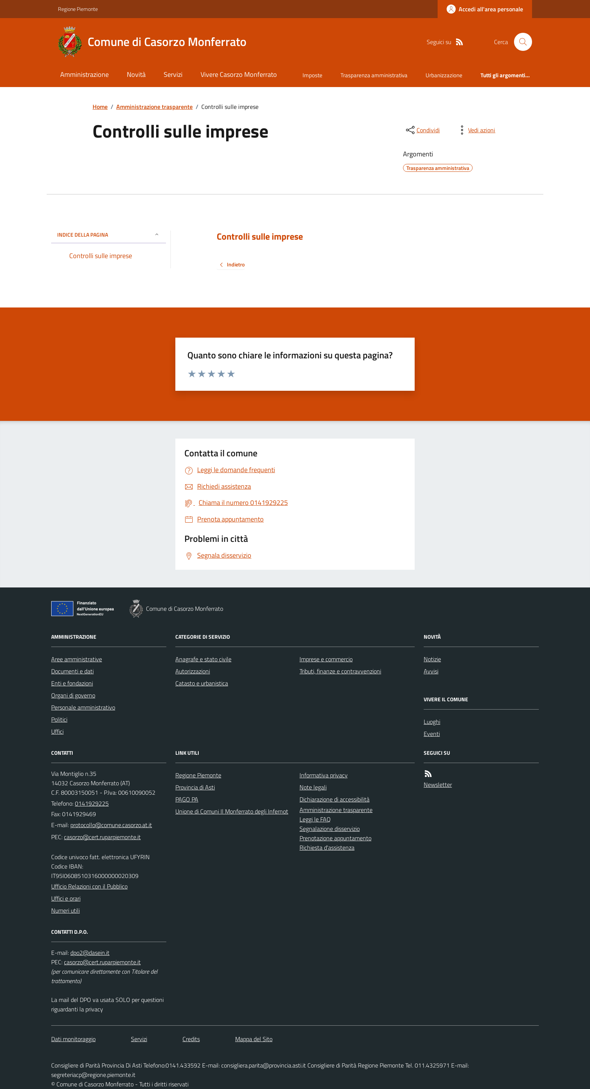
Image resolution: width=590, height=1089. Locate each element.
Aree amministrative (76, 659)
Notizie (432, 659)
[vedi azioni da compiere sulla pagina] (476, 130)
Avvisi (431, 671)
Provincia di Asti (195, 787)
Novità (136, 74)
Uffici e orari (66, 898)
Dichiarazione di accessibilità (335, 799)
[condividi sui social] (422, 130)
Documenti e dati (72, 671)
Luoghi (432, 721)
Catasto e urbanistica (201, 683)
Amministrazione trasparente (154, 106)
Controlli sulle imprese (260, 236)
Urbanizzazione (444, 75)
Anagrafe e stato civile (203, 659)
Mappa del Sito (253, 1038)
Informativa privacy (324, 775)
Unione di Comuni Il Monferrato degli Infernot (231, 811)
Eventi (432, 733)
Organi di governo (73, 695)
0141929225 (92, 803)
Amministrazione (84, 74)
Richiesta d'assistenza (327, 847)
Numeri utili (65, 910)
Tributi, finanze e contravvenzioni (340, 671)
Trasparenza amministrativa (374, 75)
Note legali (313, 787)
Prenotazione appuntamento (335, 838)
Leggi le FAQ (315, 819)
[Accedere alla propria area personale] (485, 9)
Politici (59, 719)
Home (100, 106)
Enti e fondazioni (72, 683)
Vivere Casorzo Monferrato (239, 74)
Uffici (57, 731)
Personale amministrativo (83, 707)
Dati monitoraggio (73, 1038)
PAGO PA (186, 799)
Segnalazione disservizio (330, 828)
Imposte (312, 75)
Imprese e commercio (326, 659)
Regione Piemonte (78, 9)
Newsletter (438, 784)
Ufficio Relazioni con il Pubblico (89, 886)
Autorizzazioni (192, 671)
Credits (191, 1038)
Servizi (173, 74)
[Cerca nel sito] (520, 42)
